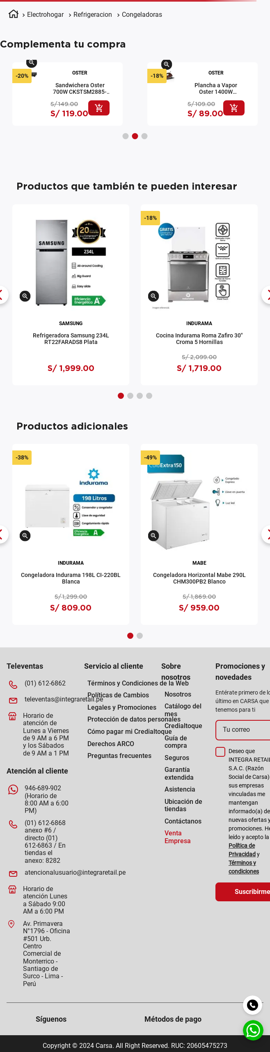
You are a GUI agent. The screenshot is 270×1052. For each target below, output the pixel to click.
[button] (34, 65)
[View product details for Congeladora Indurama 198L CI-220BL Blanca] (71, 534)
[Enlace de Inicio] (14, 15)
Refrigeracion (92, 14)
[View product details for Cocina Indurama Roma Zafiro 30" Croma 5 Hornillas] (199, 295)
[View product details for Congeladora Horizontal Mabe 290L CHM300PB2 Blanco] (199, 534)
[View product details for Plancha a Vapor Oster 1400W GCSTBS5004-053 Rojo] (70, 94)
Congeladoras (142, 14)
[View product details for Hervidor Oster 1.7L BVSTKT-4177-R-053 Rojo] (205, 94)
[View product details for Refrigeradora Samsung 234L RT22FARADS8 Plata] (71, 295)
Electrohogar (45, 14)
